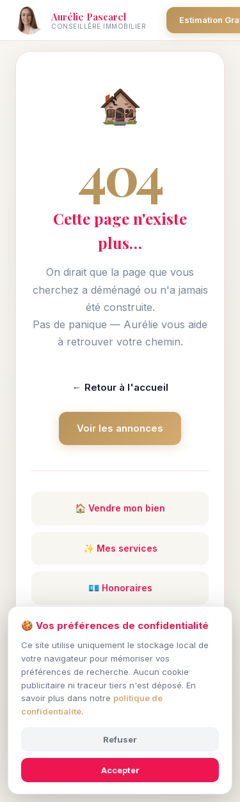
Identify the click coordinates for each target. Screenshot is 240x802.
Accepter (120, 770)
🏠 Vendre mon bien (120, 508)
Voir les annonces (120, 428)
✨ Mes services (120, 548)
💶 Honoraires (120, 587)
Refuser (120, 739)
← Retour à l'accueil (120, 387)
